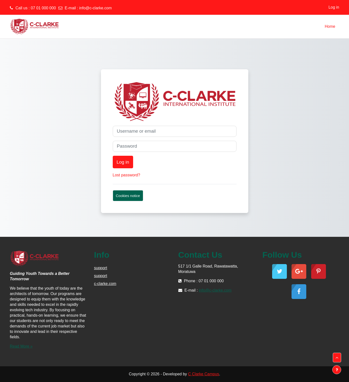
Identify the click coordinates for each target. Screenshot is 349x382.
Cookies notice (128, 196)
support (100, 268)
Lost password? (126, 175)
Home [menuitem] (330, 26)
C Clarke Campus (203, 374)
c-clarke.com (105, 284)
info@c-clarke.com (95, 8)
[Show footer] (336, 369)
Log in (333, 7)
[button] (337, 358)
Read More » (21, 346)
